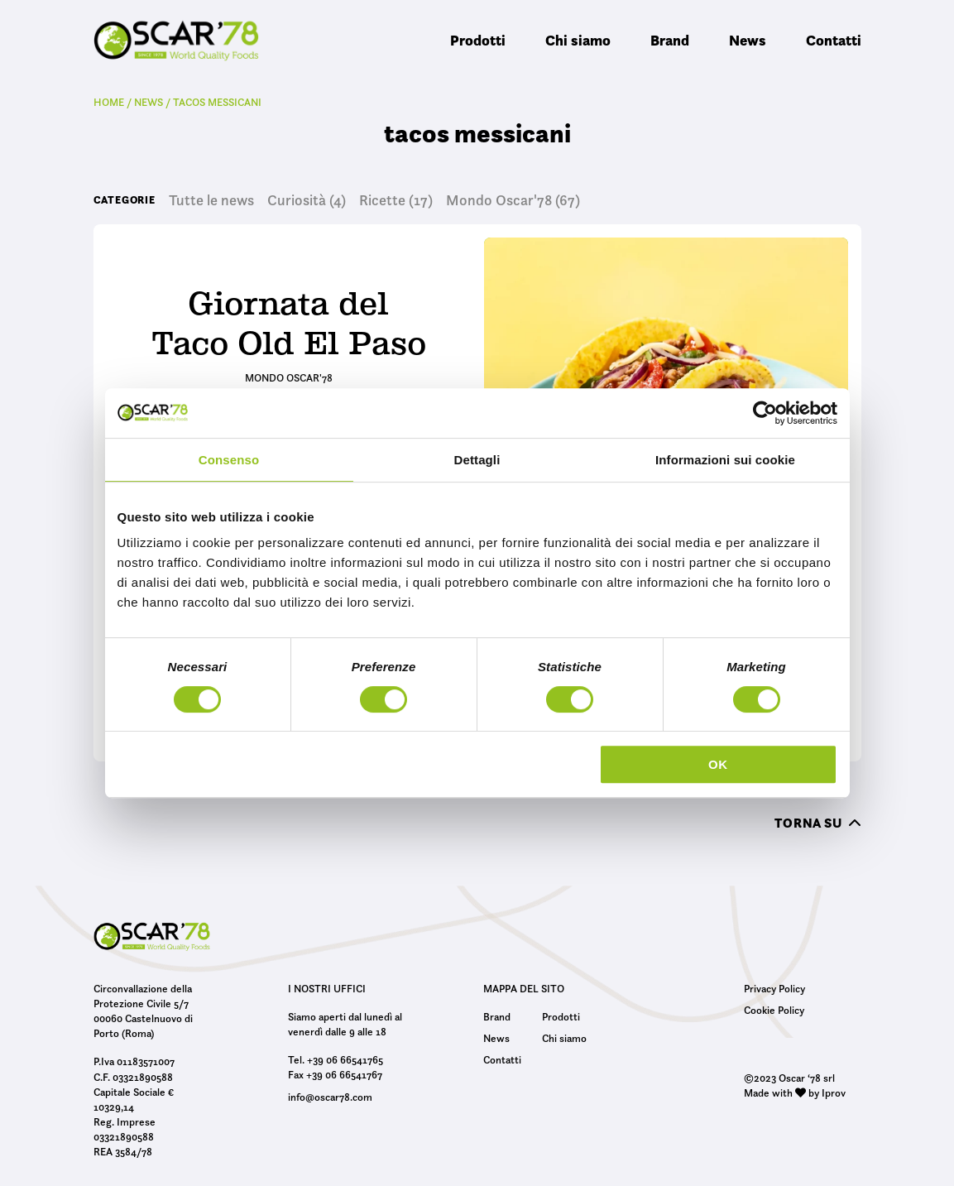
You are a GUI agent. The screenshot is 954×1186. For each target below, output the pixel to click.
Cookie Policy (774, 1009)
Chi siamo (578, 40)
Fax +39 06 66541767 (335, 1074)
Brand (669, 40)
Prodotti (478, 40)
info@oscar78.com (330, 1096)
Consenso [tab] (229, 460)
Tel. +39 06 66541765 (335, 1059)
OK (718, 764)
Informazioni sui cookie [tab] (725, 460)
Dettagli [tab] (477, 460)
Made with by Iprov (795, 1092)
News (747, 40)
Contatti (833, 40)
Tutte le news (211, 200)
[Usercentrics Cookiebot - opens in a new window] (765, 413)
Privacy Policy (774, 988)
